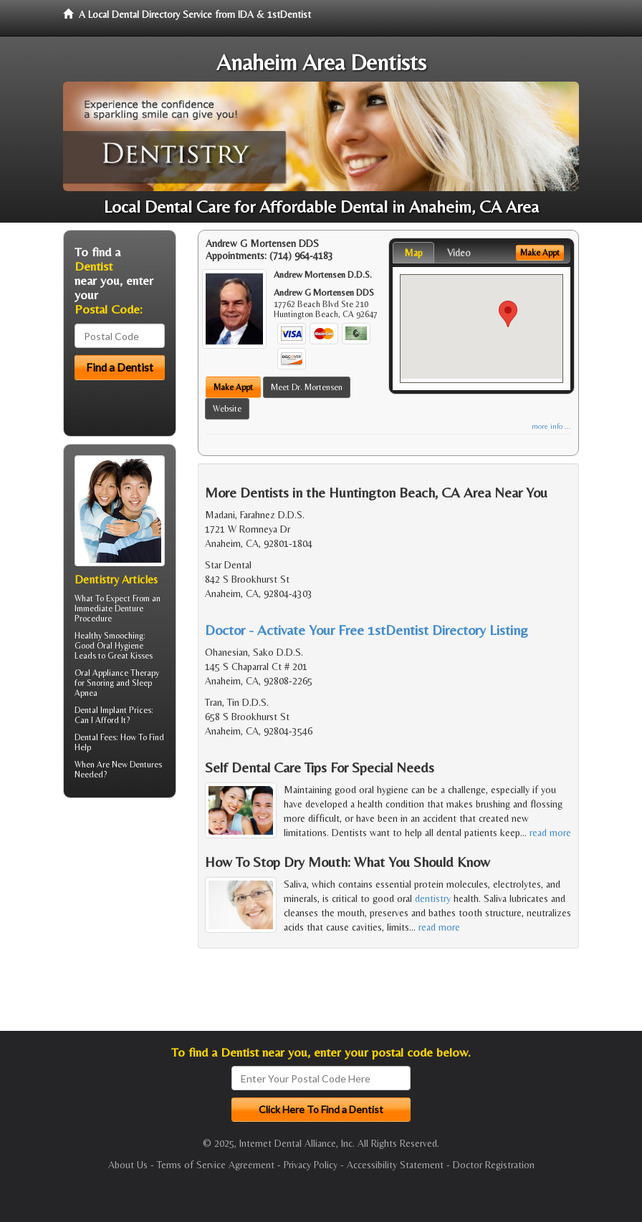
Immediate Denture (109, 608)
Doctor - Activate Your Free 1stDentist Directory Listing (366, 629)
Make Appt (233, 387)
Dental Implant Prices (113, 710)
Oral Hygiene (120, 646)
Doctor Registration (494, 1164)
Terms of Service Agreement (215, 1164)
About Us (128, 1164)
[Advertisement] (136, 920)
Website (227, 409)
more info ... (551, 426)
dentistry (433, 898)
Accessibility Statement (395, 1164)
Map (413, 252)
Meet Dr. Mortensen (306, 387)
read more (550, 832)
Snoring (100, 683)
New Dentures (137, 765)
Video (459, 252)
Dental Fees (95, 737)
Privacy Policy (310, 1164)
